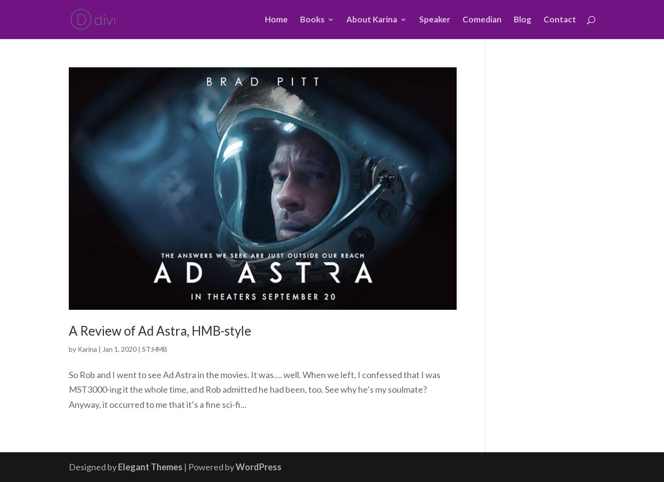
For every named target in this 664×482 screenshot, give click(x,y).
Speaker (434, 20)
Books (312, 20)
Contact (559, 20)
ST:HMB (154, 349)
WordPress (259, 467)
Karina (87, 349)
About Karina (371, 20)
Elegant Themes (150, 467)
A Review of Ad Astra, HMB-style (160, 331)
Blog (522, 20)
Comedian (482, 20)
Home (276, 20)
